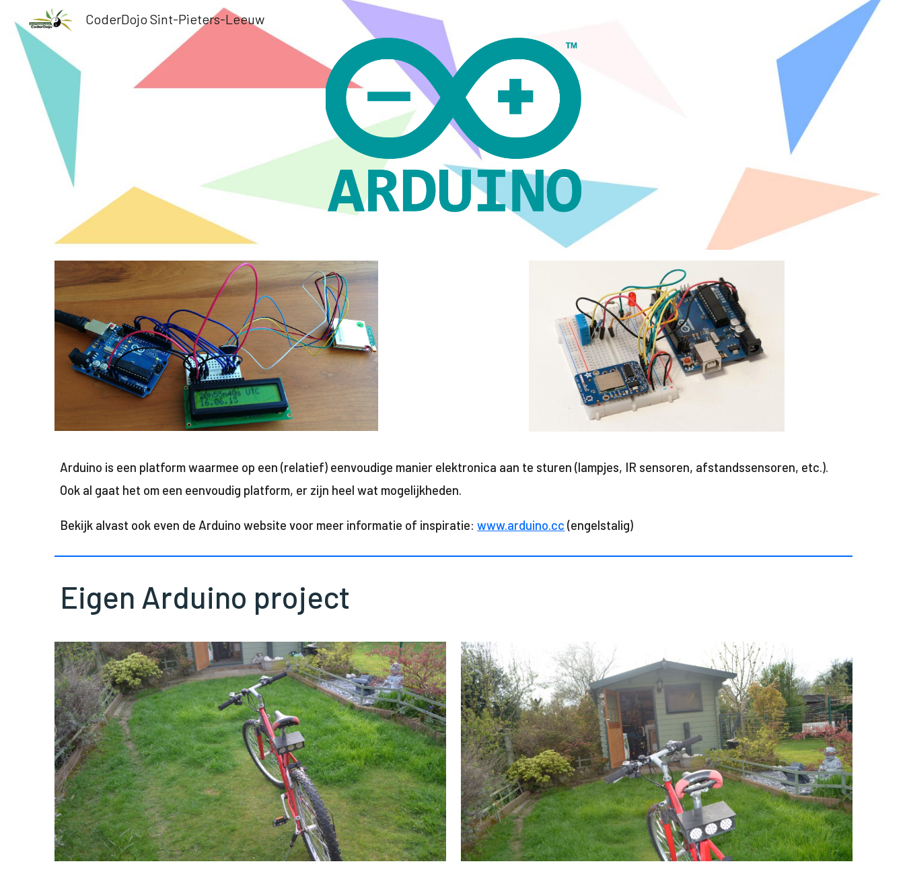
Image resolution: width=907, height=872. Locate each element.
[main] (453, 496)
